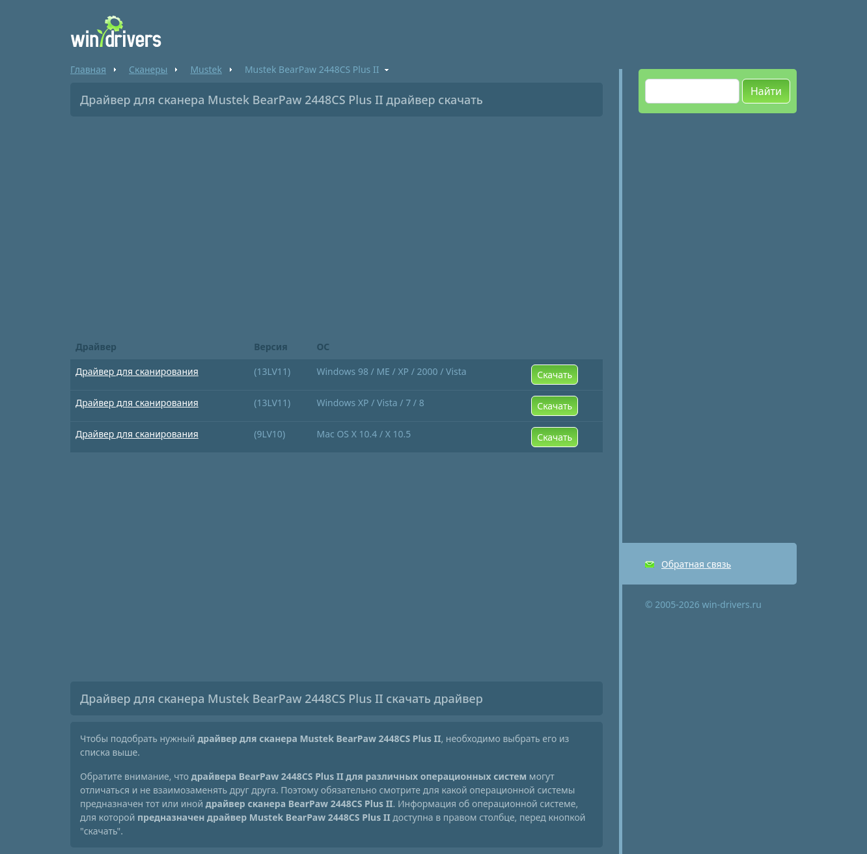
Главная (88, 69)
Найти (766, 91)
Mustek (205, 69)
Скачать (554, 374)
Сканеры (148, 69)
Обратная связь (696, 564)
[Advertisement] (336, 224)
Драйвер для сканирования (137, 371)
